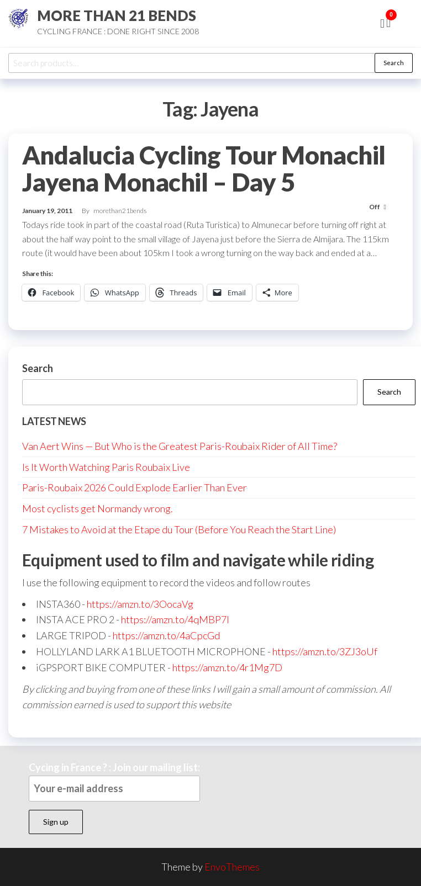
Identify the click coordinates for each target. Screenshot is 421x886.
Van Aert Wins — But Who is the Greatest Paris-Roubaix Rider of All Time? (179, 446)
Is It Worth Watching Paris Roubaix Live (106, 467)
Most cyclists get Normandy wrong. (97, 508)
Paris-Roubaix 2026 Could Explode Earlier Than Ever (134, 487)
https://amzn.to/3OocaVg (140, 604)
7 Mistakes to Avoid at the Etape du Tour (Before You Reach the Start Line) (179, 529)
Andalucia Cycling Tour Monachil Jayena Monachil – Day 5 (204, 168)
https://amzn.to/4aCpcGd (166, 635)
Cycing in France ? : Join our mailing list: (114, 781)
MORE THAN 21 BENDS (116, 15)
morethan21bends (119, 210)
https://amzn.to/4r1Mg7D (227, 667)
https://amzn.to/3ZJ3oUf (324, 651)
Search (393, 62)
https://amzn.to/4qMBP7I (175, 619)
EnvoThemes (232, 867)
